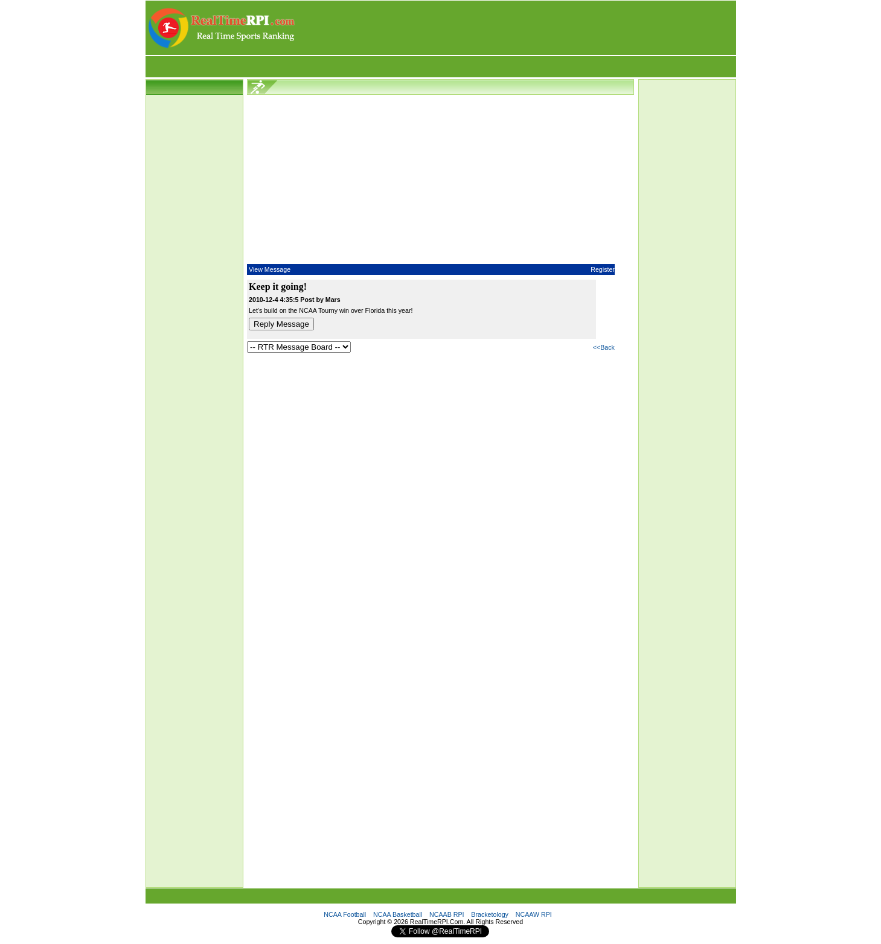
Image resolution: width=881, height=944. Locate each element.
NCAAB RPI (446, 914)
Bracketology (489, 914)
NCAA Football (345, 914)
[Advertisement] (516, 28)
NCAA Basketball (397, 914)
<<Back (604, 347)
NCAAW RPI (534, 914)
